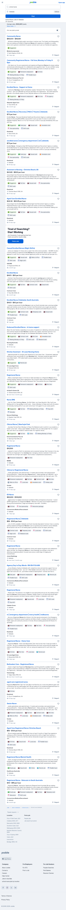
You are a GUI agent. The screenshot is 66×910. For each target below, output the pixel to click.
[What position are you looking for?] (33, 7)
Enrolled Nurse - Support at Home (19, 87)
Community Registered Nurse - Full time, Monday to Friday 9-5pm (30, 61)
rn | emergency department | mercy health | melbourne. (28, 616)
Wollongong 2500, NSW (13, 830)
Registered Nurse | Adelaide (17, 520)
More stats (11, 26)
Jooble (12, 906)
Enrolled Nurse (12, 274)
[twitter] (11, 887)
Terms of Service (6, 896)
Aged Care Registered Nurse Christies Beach (24, 730)
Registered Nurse (13, 377)
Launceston (10, 841)
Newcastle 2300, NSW (13, 825)
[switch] (57, 30)
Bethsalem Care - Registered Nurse (20, 666)
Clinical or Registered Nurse (17, 472)
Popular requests (13, 814)
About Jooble (6, 867)
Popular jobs (27, 820)
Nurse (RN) (11, 401)
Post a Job (26, 870)
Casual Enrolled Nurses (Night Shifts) (21, 250)
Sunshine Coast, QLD (13, 827)
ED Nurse (10, 496)
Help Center (5, 876)
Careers (4, 873)
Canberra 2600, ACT (12, 822)
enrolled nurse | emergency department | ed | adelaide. (28, 141)
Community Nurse (14, 36)
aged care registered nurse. (17, 684)
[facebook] (3, 887)
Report (55, 55)
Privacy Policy (5, 900)
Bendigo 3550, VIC (12, 843)
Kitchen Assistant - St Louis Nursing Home (23, 353)
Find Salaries (47, 870)
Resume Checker (48, 873)
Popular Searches (48, 867)
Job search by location (30, 822)
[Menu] (2, 2)
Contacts (5, 870)
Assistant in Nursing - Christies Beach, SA (22, 170)
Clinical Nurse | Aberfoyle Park (18, 426)
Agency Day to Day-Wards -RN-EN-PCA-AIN (23, 567)
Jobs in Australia (7, 879)
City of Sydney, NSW (12, 836)
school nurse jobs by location (10, 881)
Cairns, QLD (10, 838)
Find (33, 16)
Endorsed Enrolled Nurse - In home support (23, 329)
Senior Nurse (12, 705)
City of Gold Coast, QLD (13, 820)
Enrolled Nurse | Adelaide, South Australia (23, 302)
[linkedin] (15, 887)
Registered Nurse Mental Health (19, 759)
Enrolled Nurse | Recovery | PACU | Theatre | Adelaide (27, 112)
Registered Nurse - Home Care (18, 643)
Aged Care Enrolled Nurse (16, 198)
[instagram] (7, 887)
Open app (61, 2)
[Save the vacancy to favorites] (58, 36)
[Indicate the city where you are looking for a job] (33, 12)
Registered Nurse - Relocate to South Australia (25, 782)
